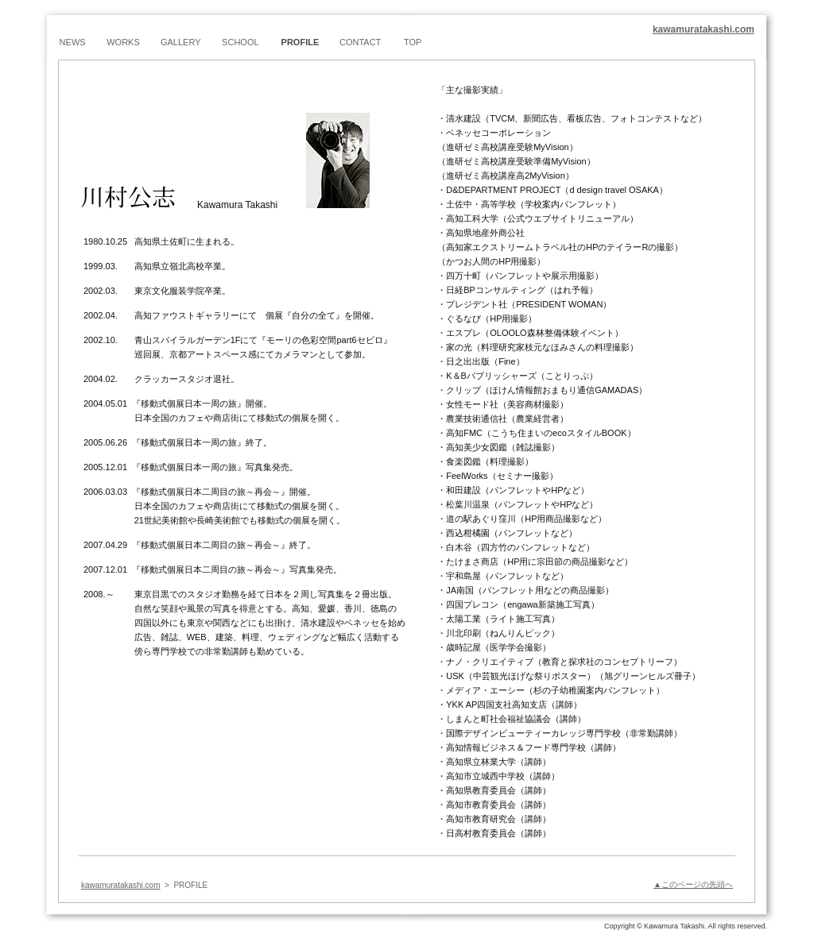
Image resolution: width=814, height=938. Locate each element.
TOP (412, 42)
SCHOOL (240, 42)
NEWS (73, 42)
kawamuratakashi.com (703, 29)
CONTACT (360, 42)
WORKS (123, 42)
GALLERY (181, 42)
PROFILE (300, 42)
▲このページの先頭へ (693, 884)
